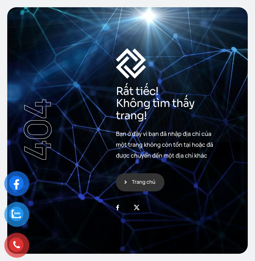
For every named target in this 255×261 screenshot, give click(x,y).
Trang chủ (143, 181)
